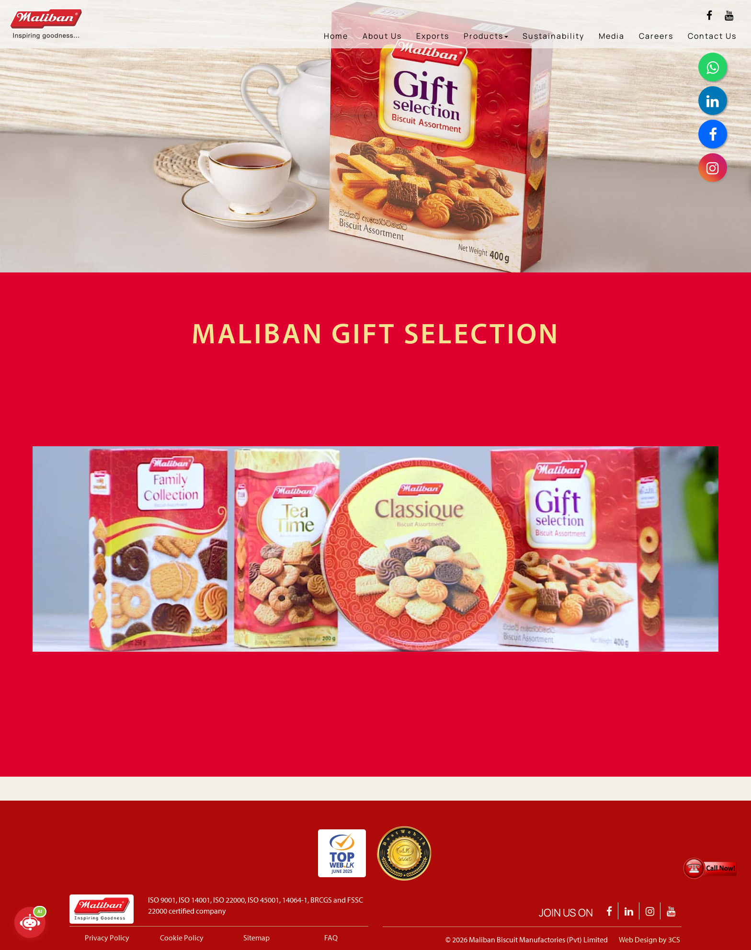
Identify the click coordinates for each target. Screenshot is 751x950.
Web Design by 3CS (649, 939)
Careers (656, 36)
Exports (432, 36)
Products (486, 36)
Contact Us (712, 36)
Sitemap (256, 937)
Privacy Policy (107, 937)
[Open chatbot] (30, 922)
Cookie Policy (182, 937)
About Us (382, 36)
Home (336, 36)
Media (612, 36)
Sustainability (553, 36)
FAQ (331, 937)
